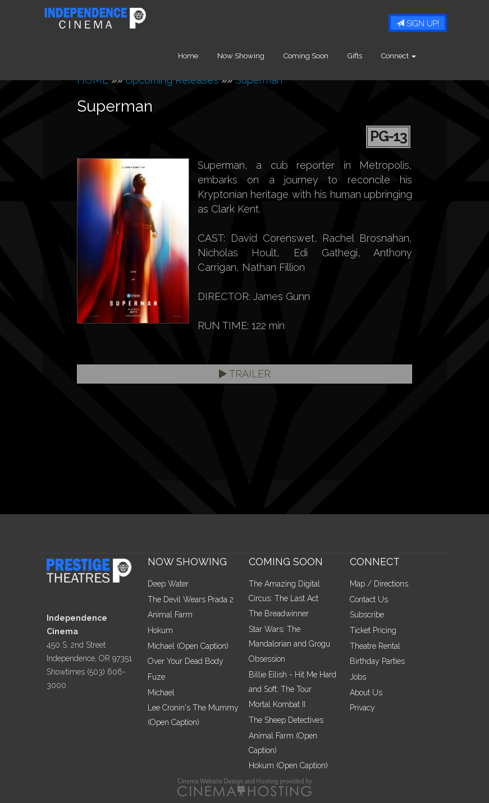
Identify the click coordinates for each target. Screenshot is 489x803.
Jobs (358, 676)
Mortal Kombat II (277, 704)
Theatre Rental (375, 646)
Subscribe (367, 614)
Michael (161, 692)
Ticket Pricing (373, 630)
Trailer (245, 374)
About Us (366, 692)
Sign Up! (417, 23)
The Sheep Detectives (286, 720)
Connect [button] (414, 56)
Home (204, 56)
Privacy (362, 707)
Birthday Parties (377, 661)
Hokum (160, 630)
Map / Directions (379, 583)
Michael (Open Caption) (188, 646)
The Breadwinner (279, 613)
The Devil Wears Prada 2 (191, 599)
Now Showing (257, 56)
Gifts (371, 56)
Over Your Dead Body (185, 661)
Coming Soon (322, 56)
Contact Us (369, 599)
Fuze (156, 676)
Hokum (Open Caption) (288, 765)
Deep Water (168, 583)
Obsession (267, 658)
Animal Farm (170, 614)
